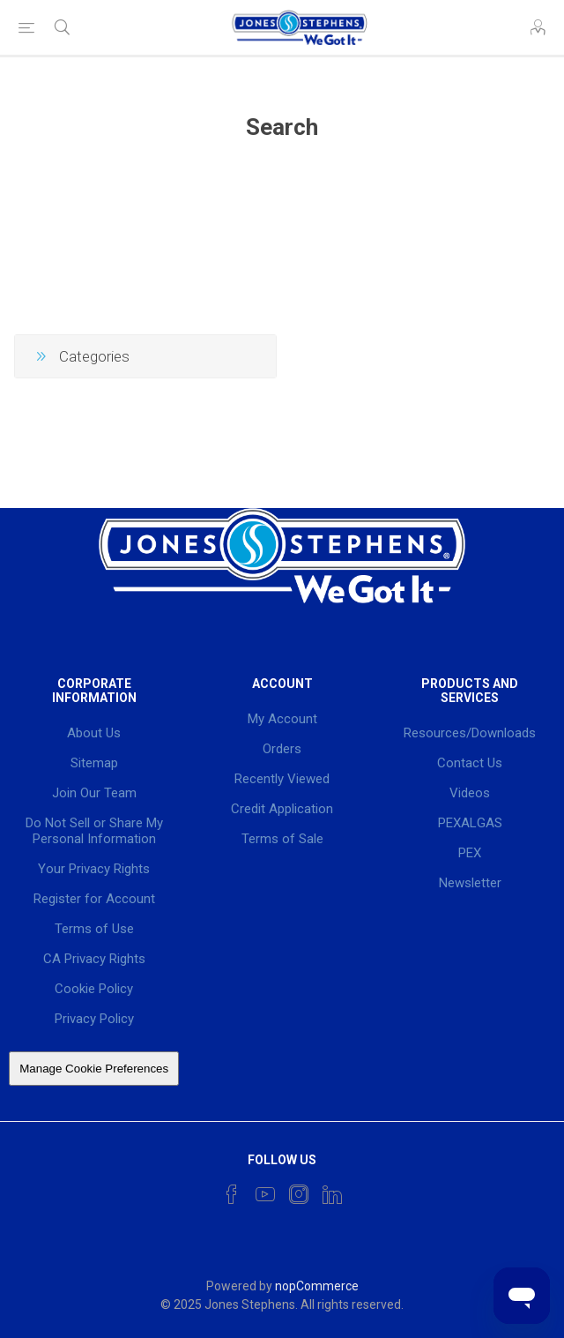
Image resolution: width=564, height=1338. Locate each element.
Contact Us (469, 763)
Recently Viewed (282, 779)
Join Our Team (94, 793)
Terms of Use (94, 929)
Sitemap (94, 763)
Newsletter (470, 883)
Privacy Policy (94, 1019)
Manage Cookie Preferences (93, 1068)
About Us (94, 733)
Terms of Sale (282, 839)
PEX (469, 853)
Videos (469, 793)
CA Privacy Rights (94, 959)
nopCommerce (317, 1286)
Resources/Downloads (470, 733)
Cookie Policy (94, 989)
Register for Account (94, 899)
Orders (282, 749)
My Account (282, 719)
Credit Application (282, 809)
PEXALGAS (470, 823)
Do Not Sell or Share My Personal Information (94, 831)
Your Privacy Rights (94, 869)
